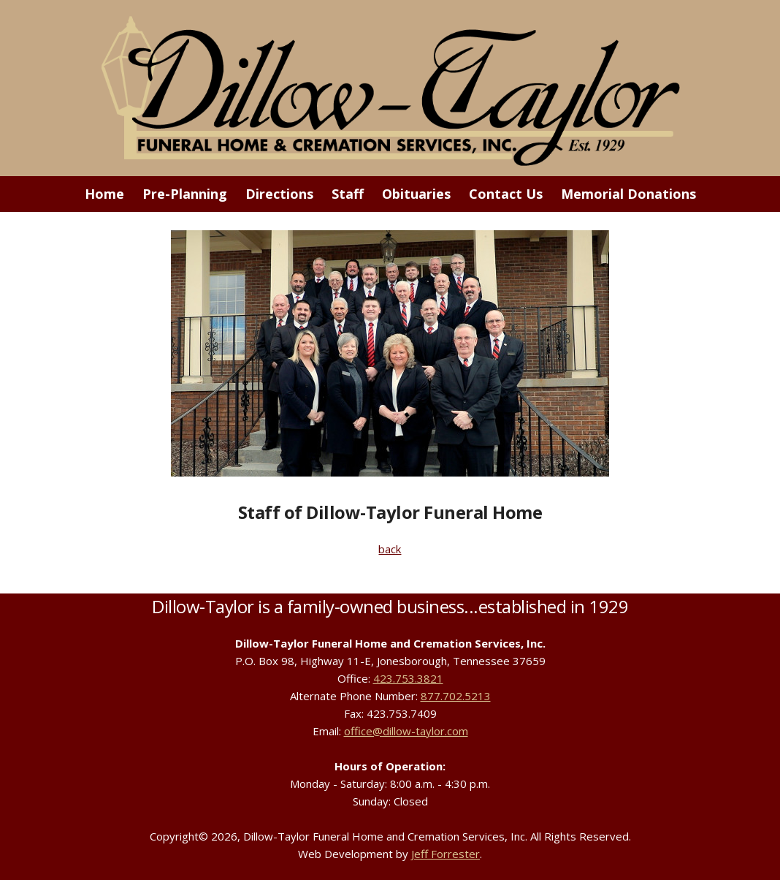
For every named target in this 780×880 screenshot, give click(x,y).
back (389, 549)
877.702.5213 (456, 696)
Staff (348, 193)
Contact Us (506, 193)
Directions (279, 193)
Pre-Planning (184, 193)
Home (104, 193)
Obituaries (416, 193)
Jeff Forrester (445, 853)
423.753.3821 (408, 678)
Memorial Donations (628, 193)
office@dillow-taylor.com (406, 731)
